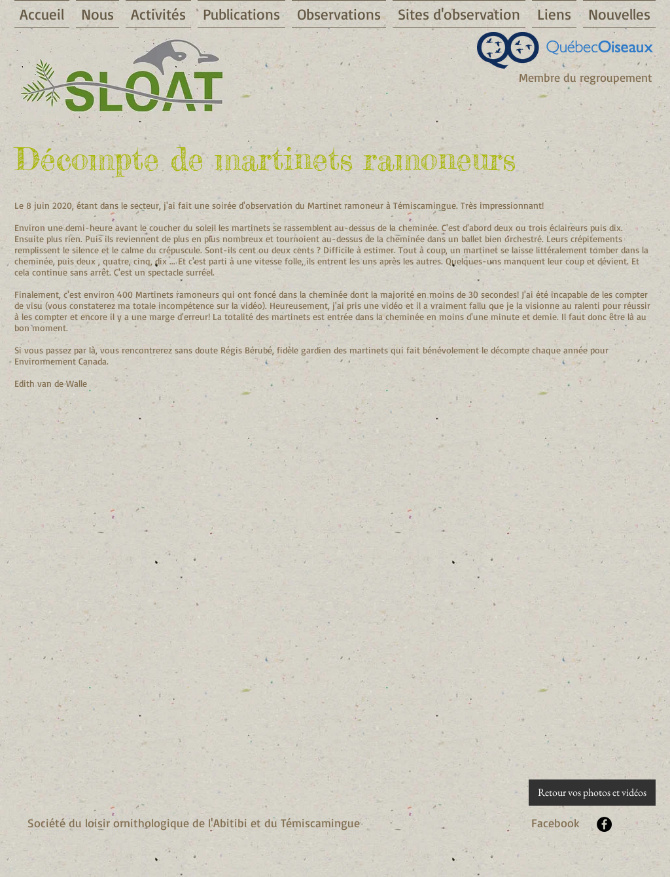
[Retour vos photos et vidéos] (592, 792)
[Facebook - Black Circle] (604, 824)
